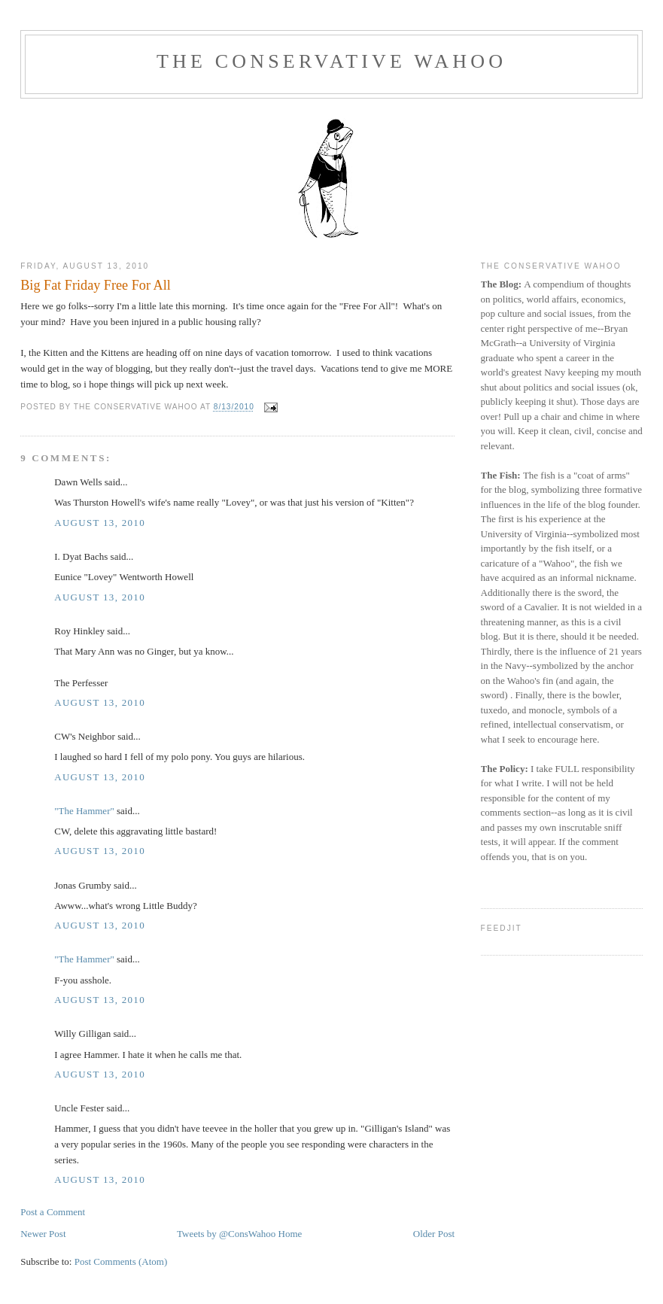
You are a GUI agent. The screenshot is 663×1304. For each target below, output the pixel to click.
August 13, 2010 (99, 522)
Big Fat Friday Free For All (95, 285)
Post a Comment (52, 1211)
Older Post (434, 1233)
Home (290, 1233)
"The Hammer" (84, 810)
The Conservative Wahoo (331, 61)
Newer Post (42, 1233)
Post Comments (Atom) (121, 1261)
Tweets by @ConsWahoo (226, 1233)
